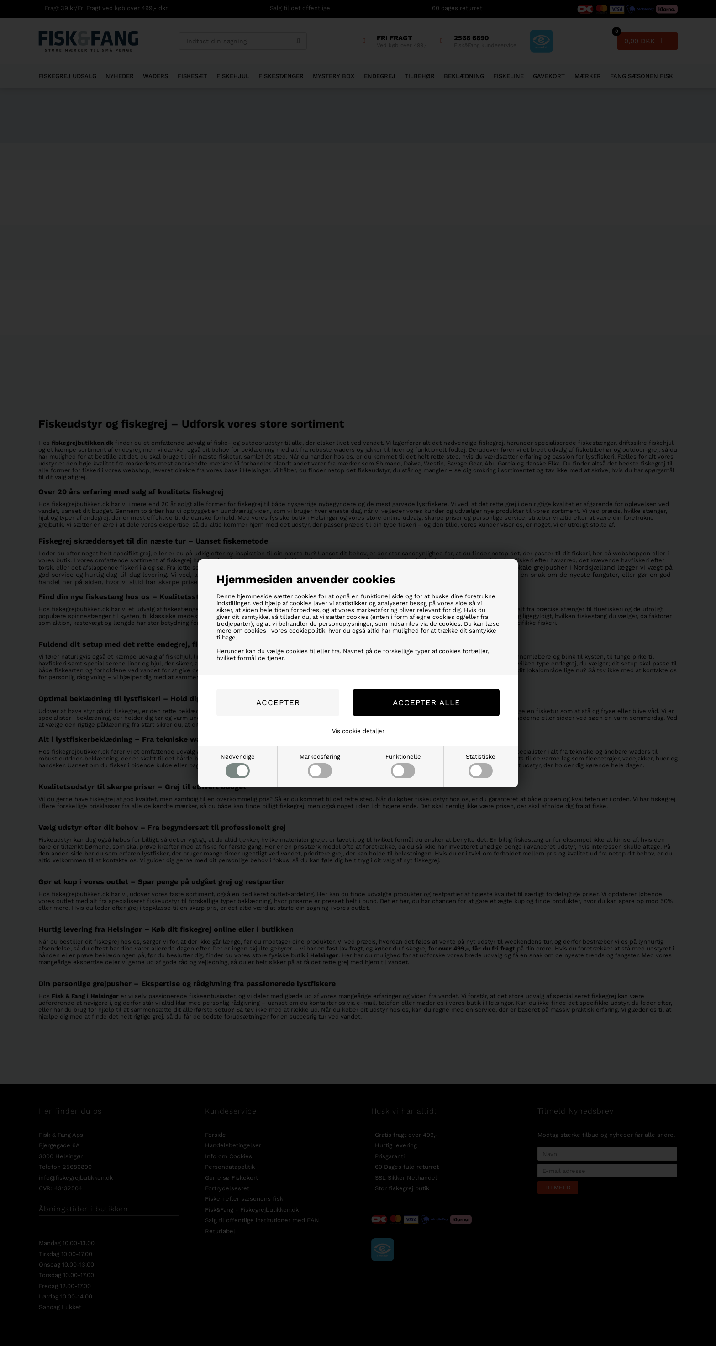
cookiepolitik (307, 630)
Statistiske (480, 765)
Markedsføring (320, 765)
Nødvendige (238, 765)
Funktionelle (403, 765)
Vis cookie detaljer (358, 731)
